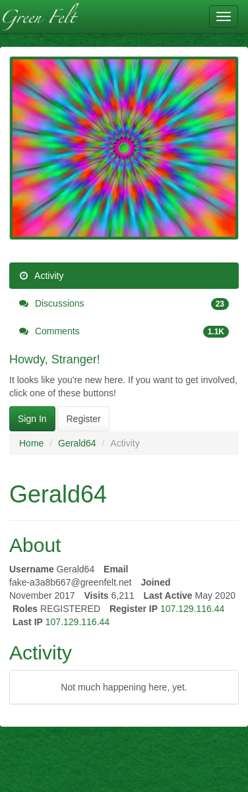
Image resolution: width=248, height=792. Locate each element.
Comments (124, 331)
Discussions (124, 303)
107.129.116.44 (192, 608)
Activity (41, 275)
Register (83, 418)
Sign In (32, 418)
